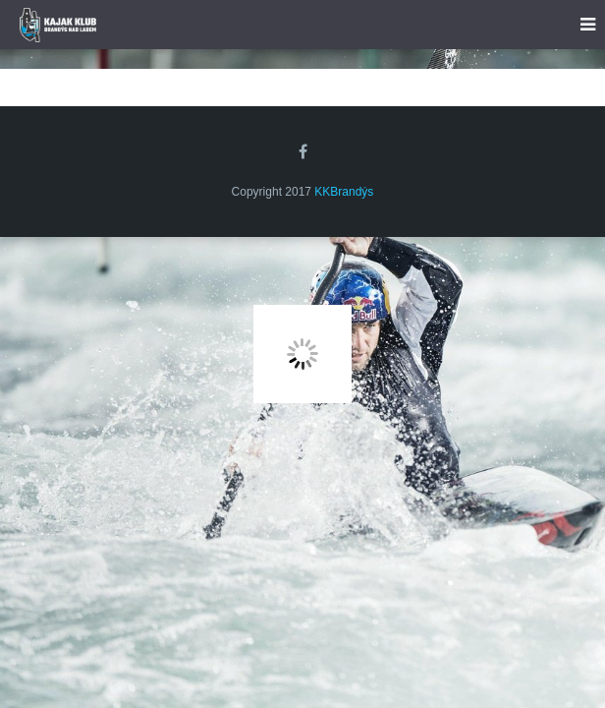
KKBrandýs (343, 192)
